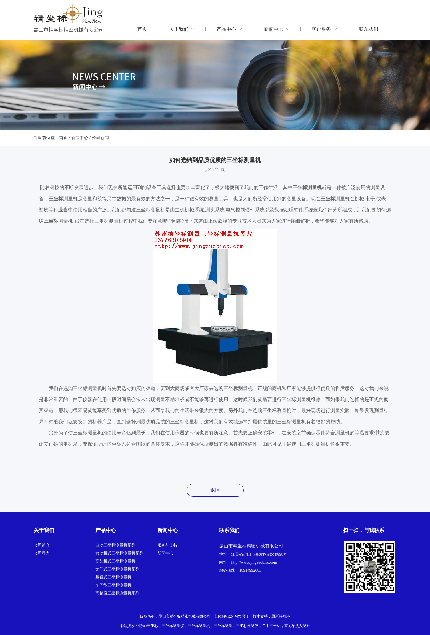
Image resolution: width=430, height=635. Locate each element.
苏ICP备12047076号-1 (231, 616)
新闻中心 (276, 29)
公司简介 (42, 545)
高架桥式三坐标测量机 (115, 561)
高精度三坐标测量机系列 (117, 593)
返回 (215, 490)
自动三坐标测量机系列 (115, 545)
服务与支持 (167, 545)
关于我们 (182, 29)
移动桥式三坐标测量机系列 (119, 553)
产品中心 (229, 29)
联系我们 (368, 29)
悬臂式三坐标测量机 (113, 577)
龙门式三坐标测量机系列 (117, 569)
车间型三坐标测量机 (113, 585)
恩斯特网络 (280, 616)
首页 (142, 29)
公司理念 (42, 553)
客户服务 (324, 29)
